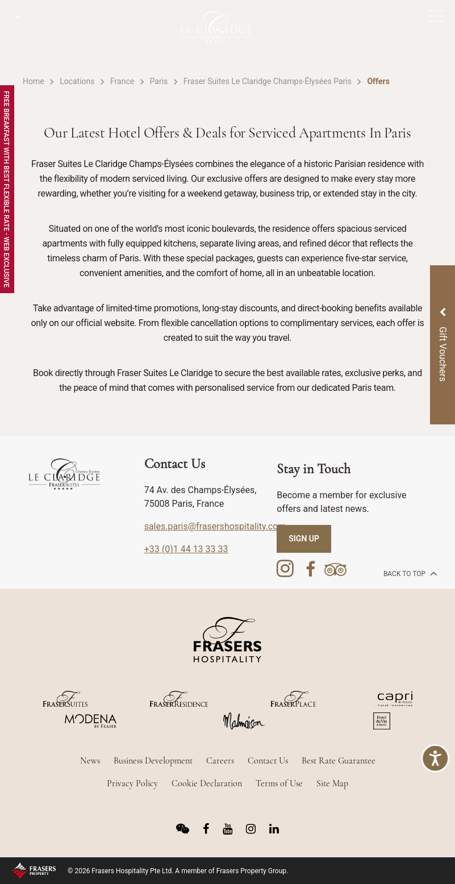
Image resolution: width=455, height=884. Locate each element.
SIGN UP (304, 538)
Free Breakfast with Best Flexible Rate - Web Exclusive (6, 189)
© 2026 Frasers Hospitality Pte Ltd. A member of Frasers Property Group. (178, 871)
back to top (409, 573)
